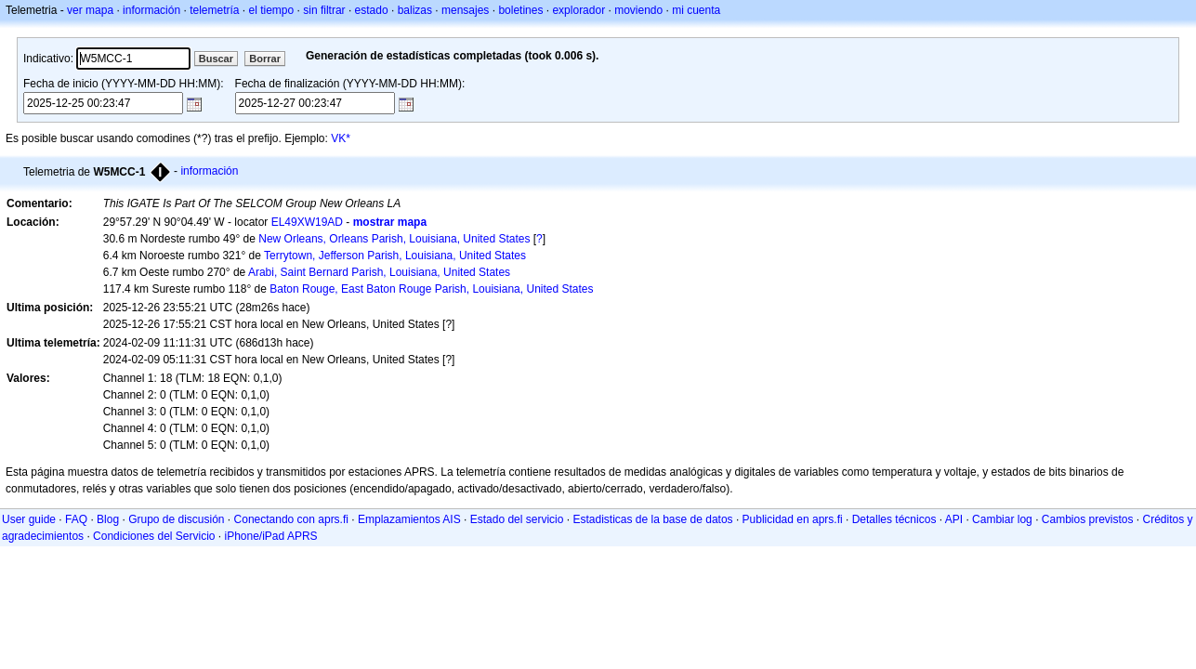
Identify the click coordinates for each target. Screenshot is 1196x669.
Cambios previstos (1088, 519)
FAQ (76, 519)
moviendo (638, 10)
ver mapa (90, 10)
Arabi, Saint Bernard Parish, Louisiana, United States (379, 272)
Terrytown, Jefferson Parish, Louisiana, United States (395, 255)
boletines (520, 10)
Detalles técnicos (894, 519)
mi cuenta (696, 10)
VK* (340, 138)
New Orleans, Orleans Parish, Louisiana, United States (394, 238)
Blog (108, 519)
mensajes (465, 10)
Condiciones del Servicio (154, 536)
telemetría (214, 10)
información (151, 10)
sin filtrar (324, 10)
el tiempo (272, 10)
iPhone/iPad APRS (271, 536)
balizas (415, 10)
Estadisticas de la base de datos (652, 519)
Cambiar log (1002, 519)
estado (371, 10)
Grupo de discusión (176, 519)
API (954, 519)
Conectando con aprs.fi (291, 519)
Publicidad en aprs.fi (793, 519)
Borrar (265, 58)
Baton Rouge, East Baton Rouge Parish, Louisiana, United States (431, 288)
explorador (578, 10)
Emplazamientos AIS (409, 519)
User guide (29, 519)
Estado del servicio (517, 519)
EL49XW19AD (307, 222)
